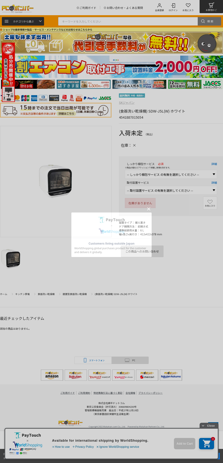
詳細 (214, 164)
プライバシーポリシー (150, 392)
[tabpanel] (28, 84)
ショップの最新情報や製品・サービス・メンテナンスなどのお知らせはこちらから (47, 29)
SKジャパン (127, 102)
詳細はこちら (39, 458)
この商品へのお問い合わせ (142, 251)
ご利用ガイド (68, 392)
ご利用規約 (84, 392)
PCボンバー (71, 423)
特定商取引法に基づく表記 (108, 392)
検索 (210, 21)
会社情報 (130, 392)
